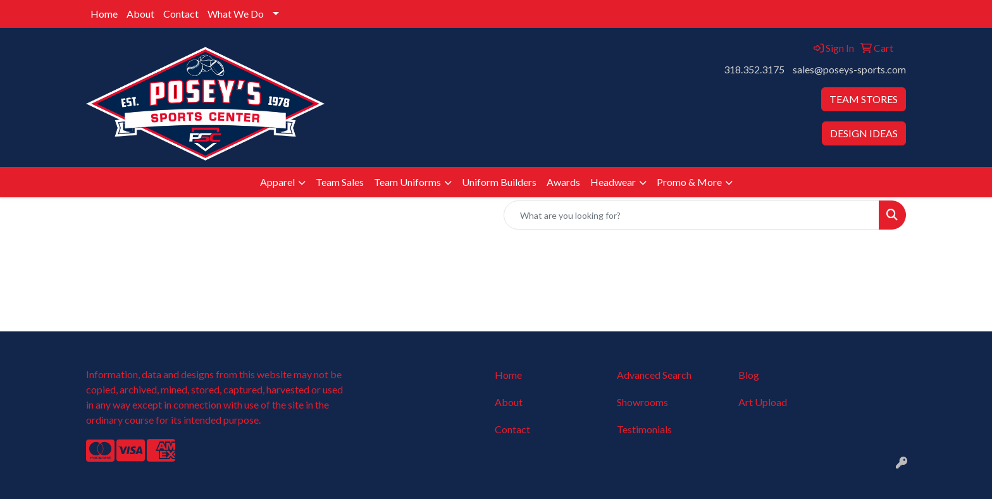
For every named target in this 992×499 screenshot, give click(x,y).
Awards (563, 182)
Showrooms (642, 402)
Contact (181, 14)
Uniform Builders (499, 182)
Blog (748, 375)
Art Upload (762, 402)
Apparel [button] (277, 182)
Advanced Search (654, 375)
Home (104, 14)
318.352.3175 (754, 69)
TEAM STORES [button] (863, 99)
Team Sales (340, 182)
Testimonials (644, 429)
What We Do (236, 14)
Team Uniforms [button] (407, 182)
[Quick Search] (691, 215)
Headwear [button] (613, 182)
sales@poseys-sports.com (849, 69)
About (140, 14)
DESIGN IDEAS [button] (864, 133)
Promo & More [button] (689, 182)
